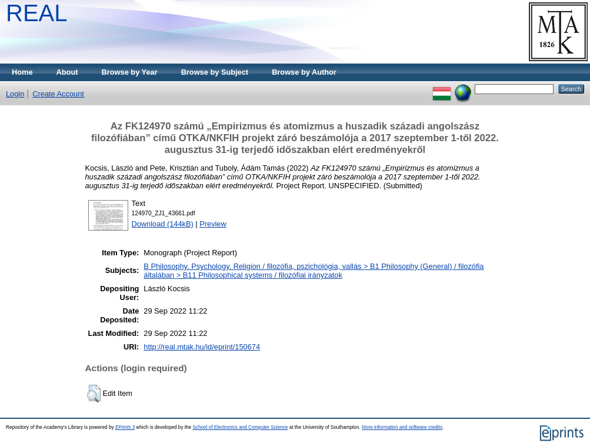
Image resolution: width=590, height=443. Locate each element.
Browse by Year (130, 72)
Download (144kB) (163, 223)
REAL (37, 13)
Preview (212, 223)
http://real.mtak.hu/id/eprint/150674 (202, 346)
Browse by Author (304, 72)
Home (22, 72)
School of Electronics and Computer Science (240, 427)
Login (15, 93)
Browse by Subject (215, 72)
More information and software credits (402, 427)
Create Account (58, 93)
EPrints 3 (125, 427)
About (67, 72)
